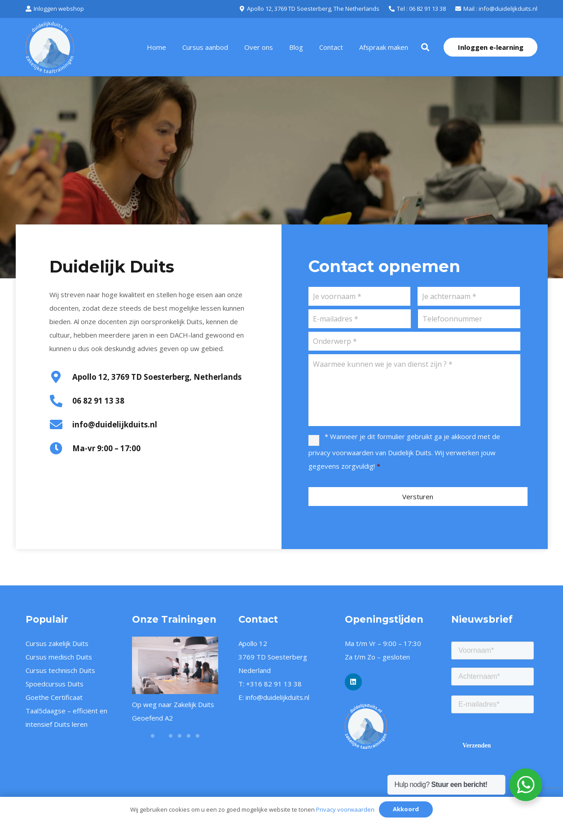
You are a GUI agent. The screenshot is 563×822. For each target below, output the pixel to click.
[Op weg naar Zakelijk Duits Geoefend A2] (175, 665)
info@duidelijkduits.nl (277, 697)
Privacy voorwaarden (345, 809)
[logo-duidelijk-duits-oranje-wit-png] (388, 726)
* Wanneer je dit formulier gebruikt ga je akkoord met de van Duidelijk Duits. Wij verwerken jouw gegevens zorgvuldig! (404, 451)
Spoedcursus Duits (55, 683)
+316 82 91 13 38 (274, 683)
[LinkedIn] (353, 681)
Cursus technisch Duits (60, 670)
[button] (425, 47)
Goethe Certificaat (54, 697)
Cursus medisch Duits (59, 656)
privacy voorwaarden (341, 452)
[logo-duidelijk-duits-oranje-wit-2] (50, 47)
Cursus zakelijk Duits (57, 643)
